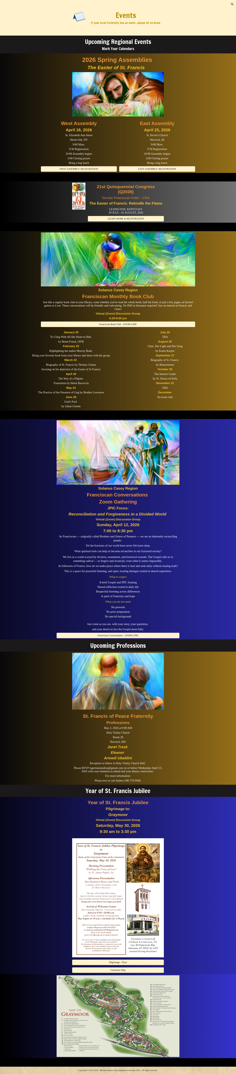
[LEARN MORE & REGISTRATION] (126, 219)
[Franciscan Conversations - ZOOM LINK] (118, 635)
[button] (232, 4)
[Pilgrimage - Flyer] (118, 962)
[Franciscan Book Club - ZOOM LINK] (118, 324)
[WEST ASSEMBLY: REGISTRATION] (79, 169)
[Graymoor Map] (118, 970)
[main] (126, 18)
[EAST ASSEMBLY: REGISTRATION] (157, 169)
